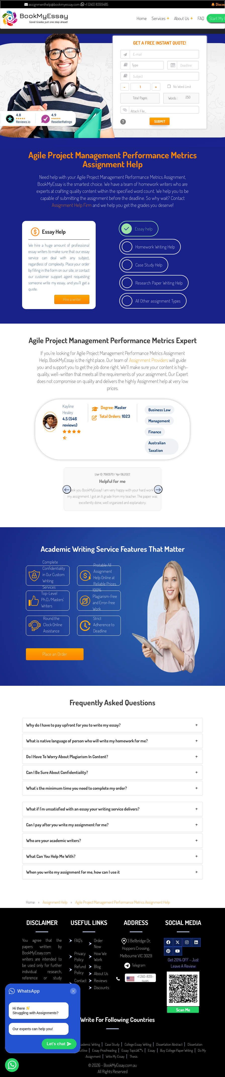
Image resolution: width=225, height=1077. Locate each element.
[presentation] (67, 489)
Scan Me (183, 1009)
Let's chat (59, 1044)
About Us (101, 973)
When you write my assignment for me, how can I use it (73, 872)
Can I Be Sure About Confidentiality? (57, 772)
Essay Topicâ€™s (132, 1050)
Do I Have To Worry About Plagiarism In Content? (67, 756)
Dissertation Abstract (169, 1044)
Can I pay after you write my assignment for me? (67, 824)
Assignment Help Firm (72, 205)
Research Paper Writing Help (159, 283)
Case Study (112, 1044)
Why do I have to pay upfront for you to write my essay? (73, 725)
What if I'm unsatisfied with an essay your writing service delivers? (82, 809)
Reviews (100, 980)
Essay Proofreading (104, 1050)
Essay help (143, 228)
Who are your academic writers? (53, 840)
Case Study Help (148, 264)
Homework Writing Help (155, 246)
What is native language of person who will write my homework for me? (87, 740)
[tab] (112, 725)
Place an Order (54, 654)
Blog (97, 966)
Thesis (133, 1056)
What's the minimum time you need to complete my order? (76, 788)
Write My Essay (115, 1056)
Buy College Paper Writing (176, 1050)
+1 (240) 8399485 (94, 4)
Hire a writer (72, 299)
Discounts (101, 987)
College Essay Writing (138, 1044)
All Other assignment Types (158, 301)
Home (30, 902)
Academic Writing (89, 1044)
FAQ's (78, 940)
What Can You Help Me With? (50, 856)
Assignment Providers (148, 360)
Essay (151, 1050)
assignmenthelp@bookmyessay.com (52, 4)
